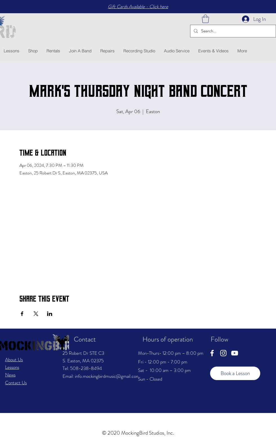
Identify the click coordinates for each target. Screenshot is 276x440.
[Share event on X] (36, 313)
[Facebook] (212, 353)
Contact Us (16, 382)
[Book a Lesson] (235, 373)
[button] (205, 19)
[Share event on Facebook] (22, 313)
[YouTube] (234, 353)
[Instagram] (223, 353)
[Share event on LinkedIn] (49, 313)
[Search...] (232, 31)
